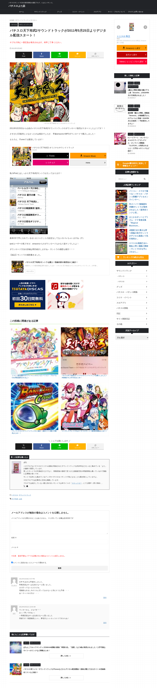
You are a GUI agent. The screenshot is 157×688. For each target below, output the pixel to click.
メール (14, 466)
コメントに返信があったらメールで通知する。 (29, 481)
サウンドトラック (40, 12)
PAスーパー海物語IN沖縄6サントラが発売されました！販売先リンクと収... (138, 207)
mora (88, 163)
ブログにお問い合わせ (135, 12)
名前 (14, 456)
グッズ (59, 12)
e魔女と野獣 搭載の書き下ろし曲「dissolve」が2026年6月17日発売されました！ (138, 92)
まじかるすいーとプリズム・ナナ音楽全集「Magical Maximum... (138, 220)
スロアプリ (97, 12)
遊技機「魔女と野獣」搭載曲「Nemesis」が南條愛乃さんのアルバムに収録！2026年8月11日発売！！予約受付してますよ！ (139, 118)
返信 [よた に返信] (104, 540)
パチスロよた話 (17, 6)
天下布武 (15, 417)
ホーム (21, 12)
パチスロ (15, 414)
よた (14, 531)
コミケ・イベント (78, 12)
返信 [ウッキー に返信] (104, 516)
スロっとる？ (77, 403)
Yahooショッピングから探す (131, 62)
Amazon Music (89, 156)
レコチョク (50, 163)
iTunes (51, 156)
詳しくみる (69, 573)
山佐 (20, 417)
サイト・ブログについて (116, 12)
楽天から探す (131, 55)
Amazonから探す (133, 48)
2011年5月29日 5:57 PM (27, 497)
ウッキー (14, 504)
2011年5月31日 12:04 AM (27, 524)
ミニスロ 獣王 (123, 36)
